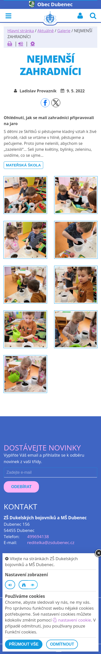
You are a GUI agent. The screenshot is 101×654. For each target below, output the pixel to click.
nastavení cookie (72, 620)
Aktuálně (45, 30)
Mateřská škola (23, 165)
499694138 (38, 536)
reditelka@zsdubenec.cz (50, 542)
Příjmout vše (23, 644)
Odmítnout (62, 644)
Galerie (63, 30)
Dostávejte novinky (42, 448)
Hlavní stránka (20, 30)
